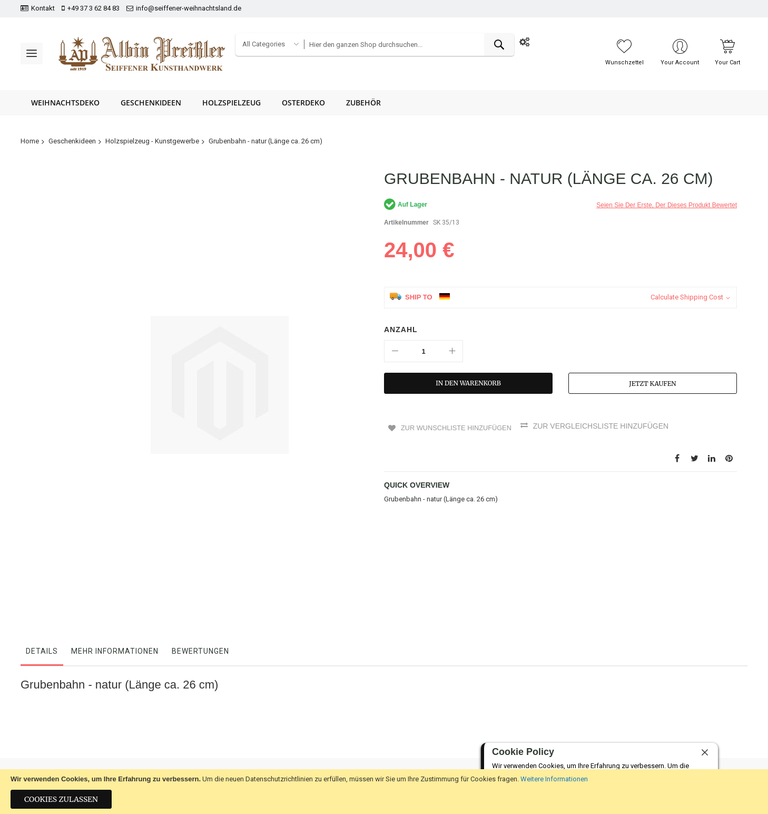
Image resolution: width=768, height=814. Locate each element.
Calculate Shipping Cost (687, 297)
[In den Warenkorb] (468, 383)
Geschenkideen (72, 141)
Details (42, 549)
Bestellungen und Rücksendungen (259, 725)
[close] (705, 753)
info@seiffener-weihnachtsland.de (188, 8)
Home (30, 141)
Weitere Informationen (554, 779)
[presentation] (695, 733)
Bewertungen (200, 549)
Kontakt (43, 8)
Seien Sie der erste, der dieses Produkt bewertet (666, 205)
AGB (335, 743)
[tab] (42, 551)
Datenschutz (348, 725)
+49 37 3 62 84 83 (93, 8)
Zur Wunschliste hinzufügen (457, 426)
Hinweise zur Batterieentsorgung (378, 761)
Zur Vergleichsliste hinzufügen (607, 426)
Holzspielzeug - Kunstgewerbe (152, 141)
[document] (384, 791)
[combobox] (409, 44)
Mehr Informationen (115, 549)
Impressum (225, 761)
